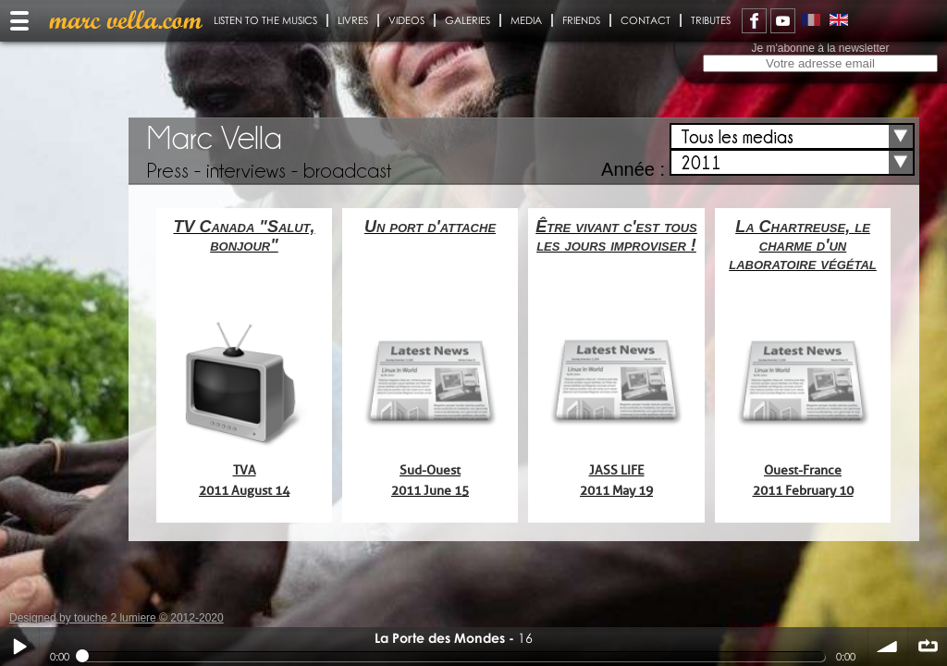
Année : (633, 169)
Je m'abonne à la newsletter (820, 48)
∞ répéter (927, 646)
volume (887, 646)
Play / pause (19, 646)
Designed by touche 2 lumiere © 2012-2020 (116, 617)
